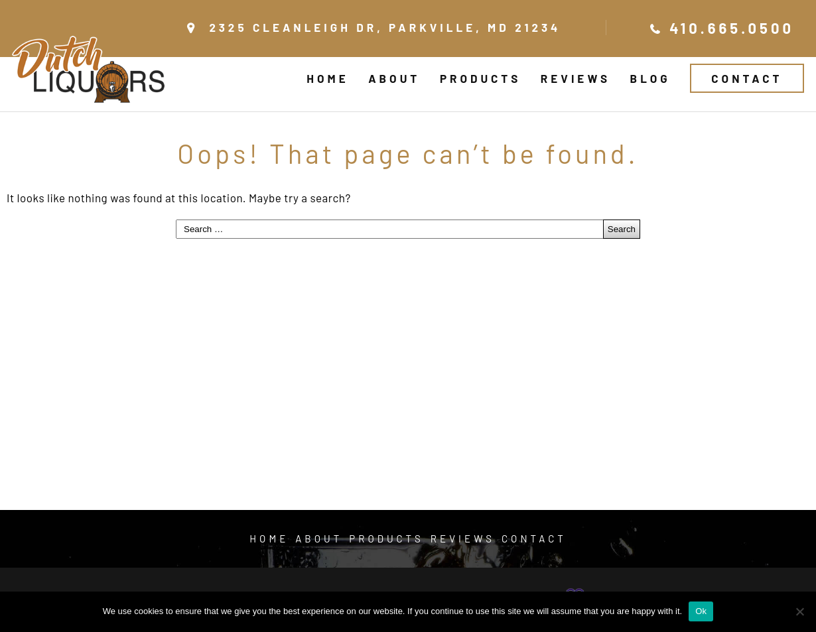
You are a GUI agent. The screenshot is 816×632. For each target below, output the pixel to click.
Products (480, 78)
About (394, 78)
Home (327, 78)
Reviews (575, 78)
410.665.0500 (731, 27)
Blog (650, 78)
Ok (701, 611)
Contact (746, 78)
